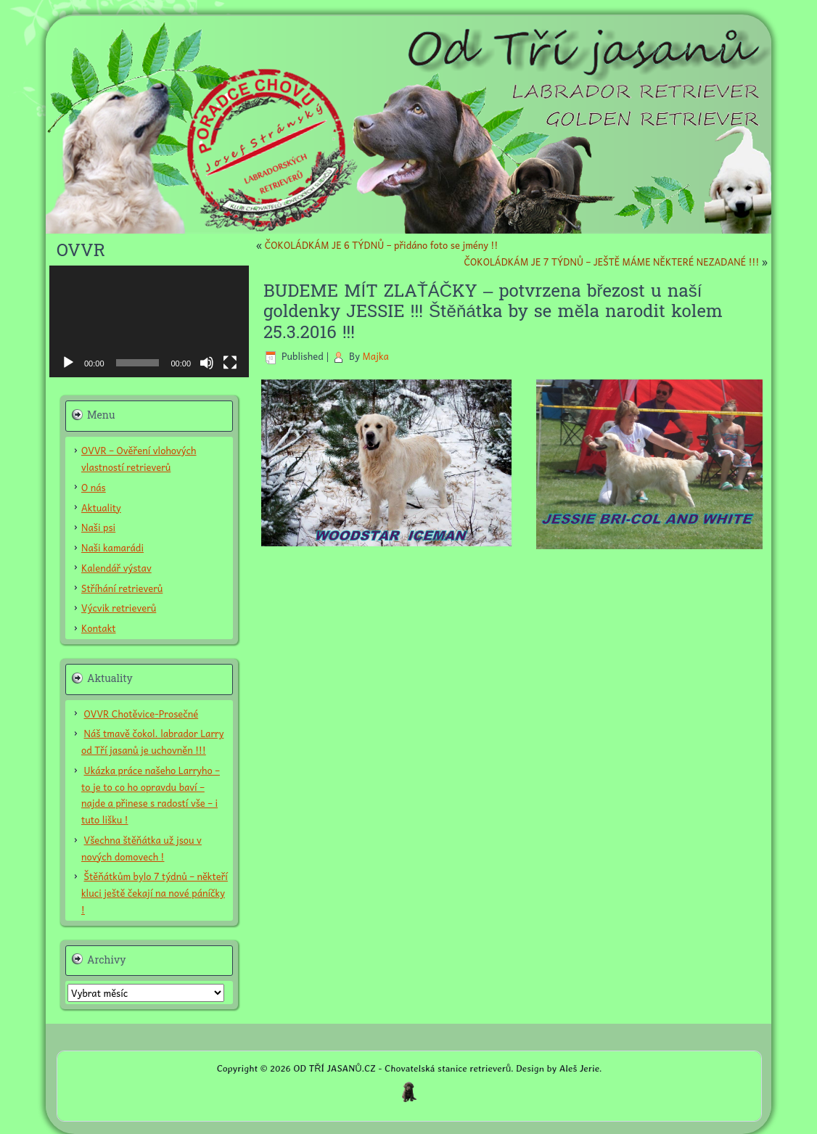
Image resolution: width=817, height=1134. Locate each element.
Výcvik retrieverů (118, 607)
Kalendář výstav (116, 567)
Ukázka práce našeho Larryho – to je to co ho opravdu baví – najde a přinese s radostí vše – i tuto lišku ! (150, 795)
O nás (93, 487)
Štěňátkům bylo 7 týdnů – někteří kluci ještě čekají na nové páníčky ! (154, 892)
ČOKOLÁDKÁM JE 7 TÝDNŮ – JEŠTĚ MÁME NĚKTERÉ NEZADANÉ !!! (611, 261)
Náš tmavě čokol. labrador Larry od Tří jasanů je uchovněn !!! (152, 741)
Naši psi (98, 527)
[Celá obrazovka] (230, 363)
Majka (375, 355)
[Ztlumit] (207, 363)
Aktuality (101, 507)
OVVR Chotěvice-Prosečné (141, 713)
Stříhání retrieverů (122, 588)
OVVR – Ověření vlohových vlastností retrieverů (139, 458)
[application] (149, 322)
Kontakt (98, 628)
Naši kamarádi (112, 547)
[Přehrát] (68, 363)
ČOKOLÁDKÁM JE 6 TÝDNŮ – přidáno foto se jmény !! (381, 244)
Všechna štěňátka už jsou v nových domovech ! (141, 848)
